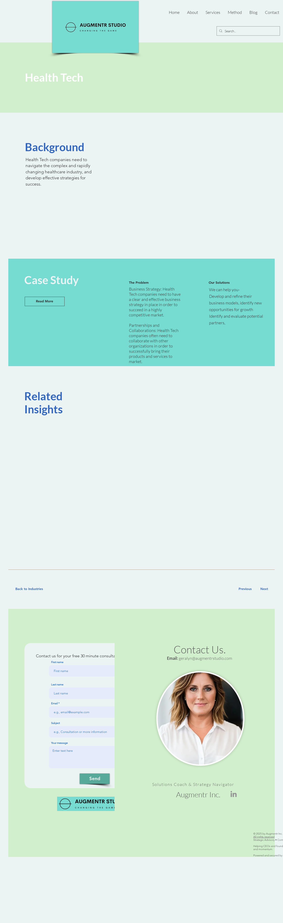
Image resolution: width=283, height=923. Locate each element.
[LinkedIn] (233, 794)
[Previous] (245, 589)
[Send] (95, 778)
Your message (59, 743)
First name (57, 662)
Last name (57, 684)
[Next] (263, 589)
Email (54, 703)
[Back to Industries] (31, 589)
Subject (55, 723)
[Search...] (248, 31)
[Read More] (45, 301)
